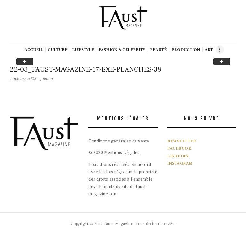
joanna (46, 78)
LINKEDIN (178, 155)
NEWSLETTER (181, 140)
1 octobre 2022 (23, 78)
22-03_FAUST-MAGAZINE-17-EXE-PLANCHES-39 (228, 61)
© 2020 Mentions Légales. (114, 152)
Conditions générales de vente (118, 141)
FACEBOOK (179, 148)
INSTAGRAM (180, 163)
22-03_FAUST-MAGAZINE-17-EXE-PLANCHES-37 (22, 61)
